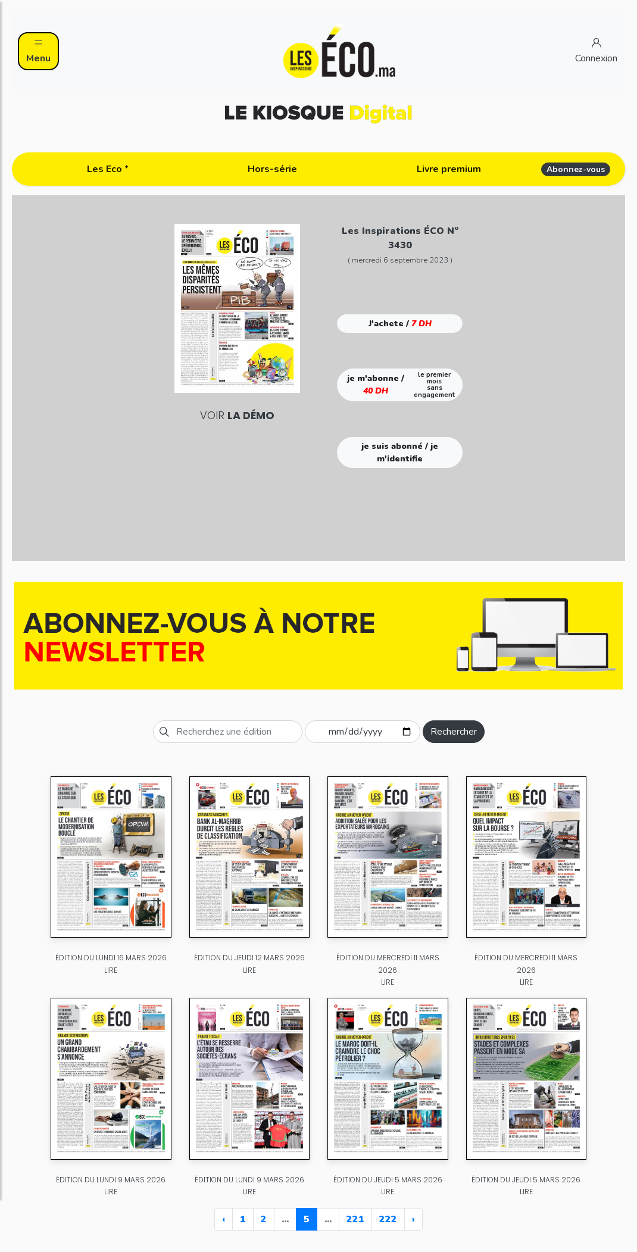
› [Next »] (413, 1219)
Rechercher (453, 731)
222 (388, 1219)
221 (355, 1219)
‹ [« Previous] (223, 1219)
